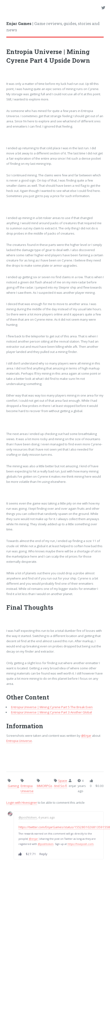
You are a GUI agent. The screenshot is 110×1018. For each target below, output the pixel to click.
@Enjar (86, 735)
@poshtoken (28, 817)
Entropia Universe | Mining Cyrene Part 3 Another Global (51, 712)
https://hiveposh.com (81, 844)
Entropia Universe (19, 741)
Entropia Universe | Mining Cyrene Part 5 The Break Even (52, 707)
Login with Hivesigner (21, 802)
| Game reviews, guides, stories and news (53, 27)
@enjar (33, 838)
